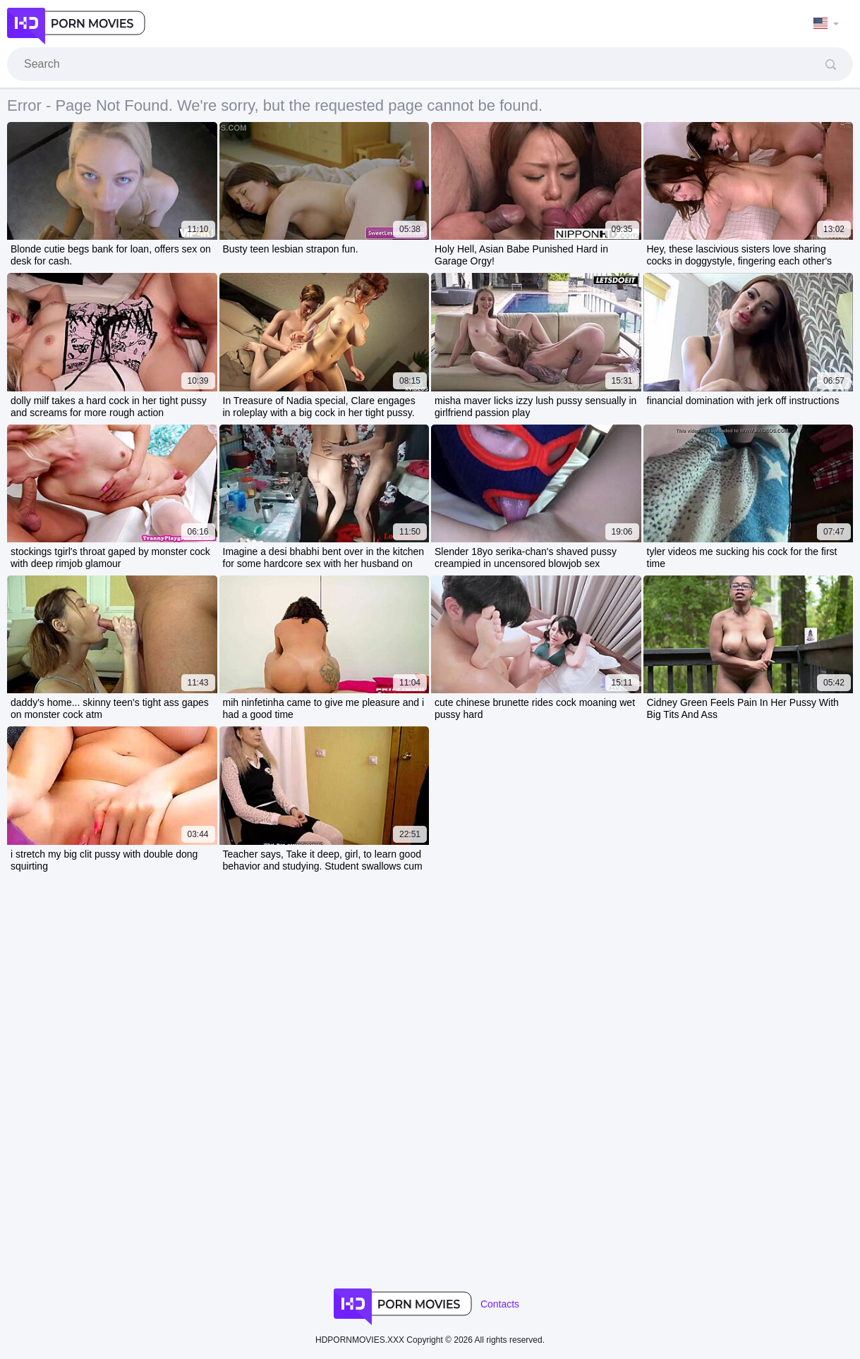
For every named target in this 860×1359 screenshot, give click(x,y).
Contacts (499, 1304)
